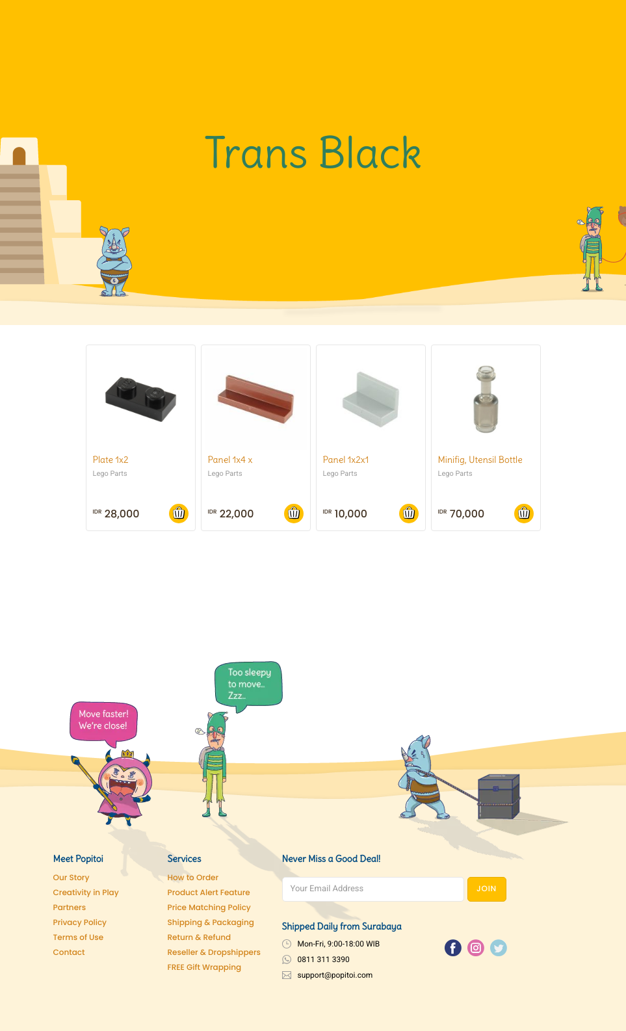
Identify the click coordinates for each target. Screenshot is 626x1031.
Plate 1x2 (111, 459)
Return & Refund (199, 937)
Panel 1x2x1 (346, 459)
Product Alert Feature (209, 892)
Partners (69, 907)
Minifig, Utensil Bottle (480, 459)
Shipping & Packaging (211, 922)
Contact (69, 952)
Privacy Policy (80, 922)
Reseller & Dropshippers (214, 952)
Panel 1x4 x (230, 459)
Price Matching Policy (209, 907)
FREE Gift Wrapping (205, 967)
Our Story (71, 877)
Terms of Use (78, 937)
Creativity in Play (86, 892)
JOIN (486, 888)
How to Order (193, 877)
